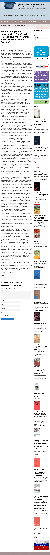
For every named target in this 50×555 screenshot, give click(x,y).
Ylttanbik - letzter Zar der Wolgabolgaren (40, 324)
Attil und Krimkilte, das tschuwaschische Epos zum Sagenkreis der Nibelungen (40, 347)
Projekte (45, 21)
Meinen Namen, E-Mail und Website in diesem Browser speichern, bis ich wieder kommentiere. (16, 314)
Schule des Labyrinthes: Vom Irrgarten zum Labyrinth (40, 394)
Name (2, 300)
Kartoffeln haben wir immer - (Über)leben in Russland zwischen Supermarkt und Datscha (41, 218)
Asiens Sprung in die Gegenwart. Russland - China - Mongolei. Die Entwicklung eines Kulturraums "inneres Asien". (40, 123)
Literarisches (10, 25)
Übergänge (3, 23)
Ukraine (35, 41)
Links (9, 23)
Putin (35, 39)
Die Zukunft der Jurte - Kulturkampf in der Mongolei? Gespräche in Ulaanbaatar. (41, 371)
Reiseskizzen (3, 25)
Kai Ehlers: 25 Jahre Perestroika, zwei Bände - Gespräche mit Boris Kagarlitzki (41, 195)
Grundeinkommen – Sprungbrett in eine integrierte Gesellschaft (41, 302)
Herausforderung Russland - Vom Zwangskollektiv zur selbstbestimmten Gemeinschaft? (39, 472)
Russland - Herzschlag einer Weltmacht (40, 240)
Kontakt (2, 1)
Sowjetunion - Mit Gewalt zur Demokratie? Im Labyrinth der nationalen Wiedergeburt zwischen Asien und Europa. (41, 415)
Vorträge (27, 21)
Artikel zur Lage (15, 45)
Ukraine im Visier (39, 281)
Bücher (21, 21)
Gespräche (33, 21)
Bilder (39, 21)
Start (11, 21)
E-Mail (2, 304)
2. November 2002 (6, 45)
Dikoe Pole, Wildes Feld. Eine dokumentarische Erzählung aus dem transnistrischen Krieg (41, 149)
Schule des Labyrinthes (20, 25)
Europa (35, 35)
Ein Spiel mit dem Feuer (40, 261)
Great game (36, 37)
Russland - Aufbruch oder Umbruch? (41, 529)
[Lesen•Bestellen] (38, 134)
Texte (16, 21)
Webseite (3, 308)
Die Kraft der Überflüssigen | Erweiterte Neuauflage (40, 173)
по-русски (8, 1)
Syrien (35, 43)
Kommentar (3, 290)
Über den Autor (4, 21)
